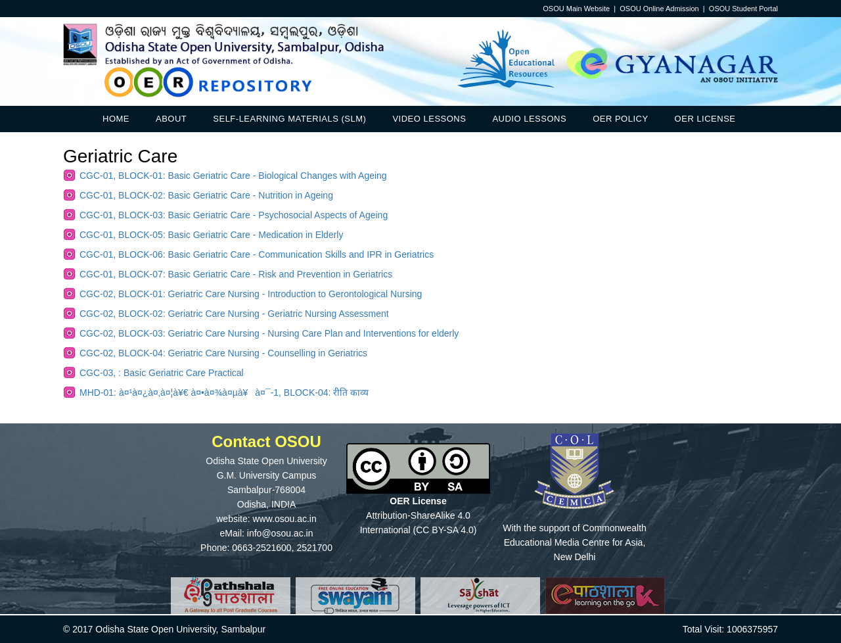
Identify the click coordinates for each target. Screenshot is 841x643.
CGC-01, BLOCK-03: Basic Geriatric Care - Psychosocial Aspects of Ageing (234, 215)
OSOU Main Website (576, 8)
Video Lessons (429, 119)
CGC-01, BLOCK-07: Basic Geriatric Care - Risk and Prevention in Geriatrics (236, 274)
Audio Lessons (529, 119)
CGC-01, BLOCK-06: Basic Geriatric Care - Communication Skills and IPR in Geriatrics (257, 254)
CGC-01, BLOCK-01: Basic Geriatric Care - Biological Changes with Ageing (233, 175)
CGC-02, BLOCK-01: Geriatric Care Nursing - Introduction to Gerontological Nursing (251, 294)
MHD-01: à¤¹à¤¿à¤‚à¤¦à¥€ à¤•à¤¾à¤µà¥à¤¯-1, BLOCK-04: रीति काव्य (224, 392)
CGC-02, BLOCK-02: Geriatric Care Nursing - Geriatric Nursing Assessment (234, 313)
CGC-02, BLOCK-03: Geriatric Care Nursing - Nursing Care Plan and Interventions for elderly (269, 333)
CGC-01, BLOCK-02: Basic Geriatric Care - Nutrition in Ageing (206, 195)
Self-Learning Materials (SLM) (289, 119)
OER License (705, 119)
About (171, 119)
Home (115, 119)
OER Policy (620, 119)
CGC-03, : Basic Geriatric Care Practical (162, 373)
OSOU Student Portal (743, 8)
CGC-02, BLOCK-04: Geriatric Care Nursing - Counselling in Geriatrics (223, 353)
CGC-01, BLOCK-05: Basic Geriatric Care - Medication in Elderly (211, 234)
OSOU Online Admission (659, 8)
